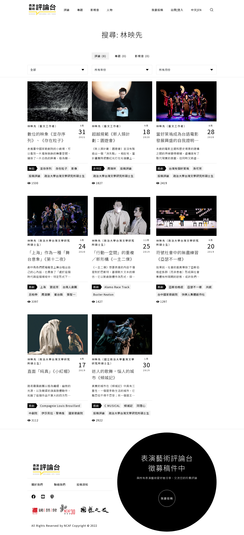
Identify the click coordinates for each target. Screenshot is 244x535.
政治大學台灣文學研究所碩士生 (64, 176)
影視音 (94, 10)
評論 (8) (100, 56)
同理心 (141, 406)
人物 (110, 10)
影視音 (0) (142, 56)
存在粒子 (61, 168)
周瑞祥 (111, 168)
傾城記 (128, 406)
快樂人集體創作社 (193, 294)
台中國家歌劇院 (168, 294)
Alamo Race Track (117, 287)
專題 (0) (120, 56)
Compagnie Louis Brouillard (60, 406)
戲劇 (160, 168)
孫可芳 (197, 168)
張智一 (71, 294)
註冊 (174, 10)
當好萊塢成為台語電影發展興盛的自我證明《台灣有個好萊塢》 (177, 140)
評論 (66, 10)
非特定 (97, 168)
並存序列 (46, 168)
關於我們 (37, 484)
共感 (209, 287)
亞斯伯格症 (176, 287)
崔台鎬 (58, 294)
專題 (80, 10)
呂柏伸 (33, 294)
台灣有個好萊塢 (179, 168)
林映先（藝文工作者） (42, 126)
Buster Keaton (103, 294)
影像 (74, 168)
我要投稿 (157, 10)
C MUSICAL (112, 406)
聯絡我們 (60, 484)
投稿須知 (82, 484)
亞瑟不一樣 (194, 287)
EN (200, 10)
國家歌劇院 (76, 413)
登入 (180, 10)
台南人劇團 (70, 287)
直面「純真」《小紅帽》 (49, 371)
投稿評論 (34, 176)
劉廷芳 (54, 287)
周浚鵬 (46, 294)
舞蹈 (32, 168)
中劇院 (33, 413)
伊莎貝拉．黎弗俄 (53, 413)
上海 (43, 287)
